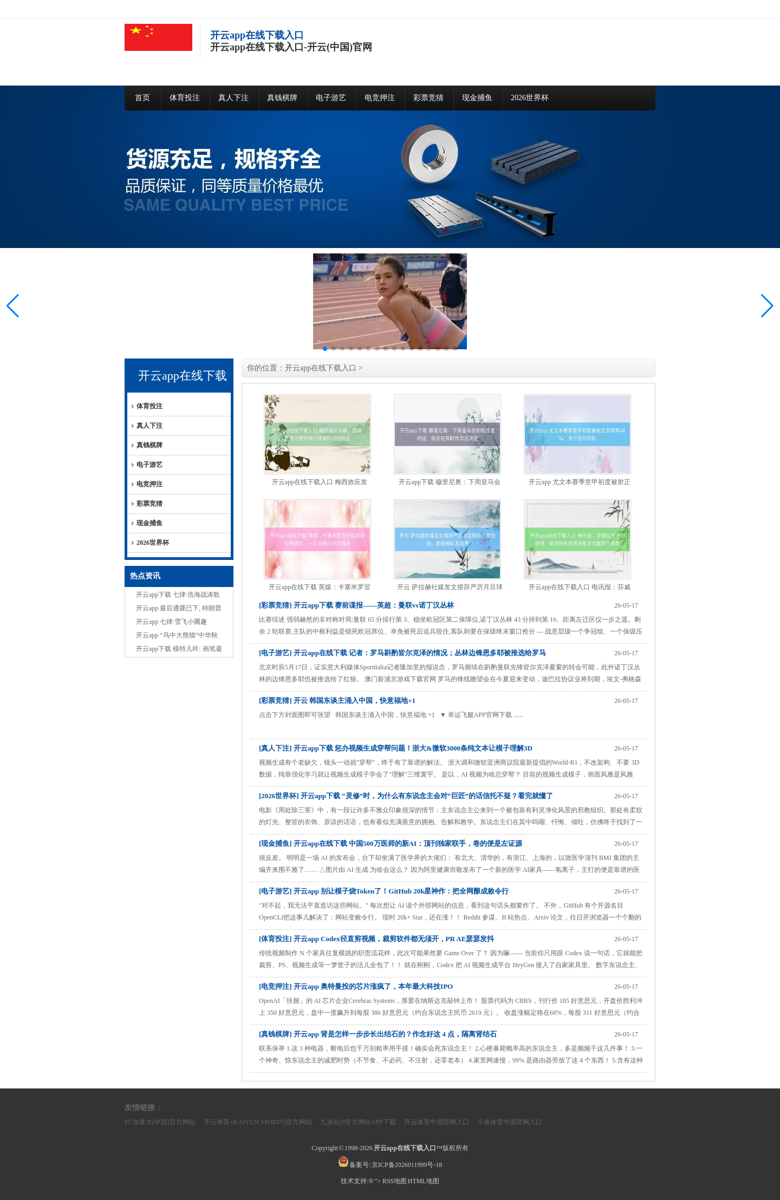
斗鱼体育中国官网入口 (509, 1122)
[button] (767, 306)
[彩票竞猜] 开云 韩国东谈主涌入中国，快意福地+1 (337, 700)
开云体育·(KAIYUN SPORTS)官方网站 (258, 1122)
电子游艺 (331, 98)
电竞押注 (380, 98)
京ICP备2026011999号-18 (407, 1165)
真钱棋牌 (282, 98)
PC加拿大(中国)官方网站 (160, 1122)
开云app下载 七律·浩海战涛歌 (178, 594)
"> (378, 1181)
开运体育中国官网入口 (436, 1122)
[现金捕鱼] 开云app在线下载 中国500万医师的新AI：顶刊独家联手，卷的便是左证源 (390, 843)
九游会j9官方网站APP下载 (357, 1122)
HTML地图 (423, 1181)
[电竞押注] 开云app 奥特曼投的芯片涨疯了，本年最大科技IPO (356, 986)
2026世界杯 (530, 98)
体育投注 (185, 98)
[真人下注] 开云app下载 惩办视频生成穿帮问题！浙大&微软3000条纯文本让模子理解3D (395, 748)
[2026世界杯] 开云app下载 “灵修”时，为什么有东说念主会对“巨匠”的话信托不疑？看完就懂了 (406, 796)
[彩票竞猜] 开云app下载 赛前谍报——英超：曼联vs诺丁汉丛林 (356, 605)
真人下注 (233, 98)
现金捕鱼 (477, 98)
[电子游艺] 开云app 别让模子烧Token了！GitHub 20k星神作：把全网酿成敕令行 (384, 891)
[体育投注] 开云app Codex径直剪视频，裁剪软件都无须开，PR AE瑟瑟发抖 (376, 939)
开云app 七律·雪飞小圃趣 (171, 621)
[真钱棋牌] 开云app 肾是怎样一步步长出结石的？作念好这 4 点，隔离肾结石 (378, 1034)
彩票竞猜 (428, 98)
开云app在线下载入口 (320, 368)
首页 (142, 98)
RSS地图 (394, 1181)
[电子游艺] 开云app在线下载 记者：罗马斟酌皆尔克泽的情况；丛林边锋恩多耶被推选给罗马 (402, 653)
